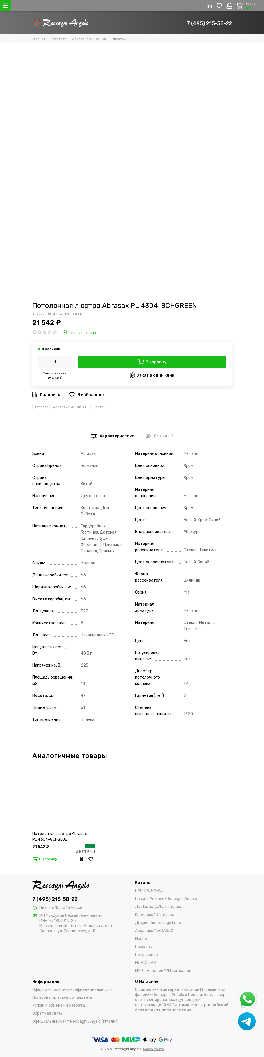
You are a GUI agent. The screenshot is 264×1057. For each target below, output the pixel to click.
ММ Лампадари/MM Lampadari (163, 970)
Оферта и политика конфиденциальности (72, 989)
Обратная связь (47, 1013)
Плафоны (144, 946)
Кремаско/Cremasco (154, 914)
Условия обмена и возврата (58, 1005)
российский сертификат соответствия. (182, 1007)
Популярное (146, 954)
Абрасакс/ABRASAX (70, 407)
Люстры (99, 407)
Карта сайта (153, 1049)
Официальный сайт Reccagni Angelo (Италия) (75, 1021)
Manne (141, 938)
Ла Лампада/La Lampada (158, 906)
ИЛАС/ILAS (145, 962)
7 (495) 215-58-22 (209, 23)
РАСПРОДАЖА (149, 890)
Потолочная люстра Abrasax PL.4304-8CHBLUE (59, 836)
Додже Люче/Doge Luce (158, 922)
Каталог (41, 407)
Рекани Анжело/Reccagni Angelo (166, 898)
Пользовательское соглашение (62, 997)
